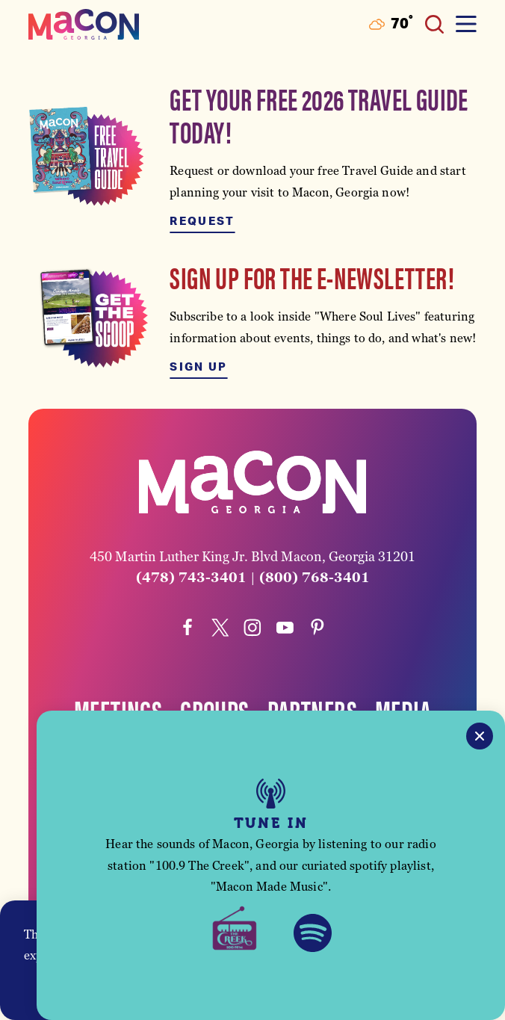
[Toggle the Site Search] (434, 24)
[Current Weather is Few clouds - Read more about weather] (391, 24)
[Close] (479, 736)
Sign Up (198, 367)
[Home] (83, 24)
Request (202, 221)
